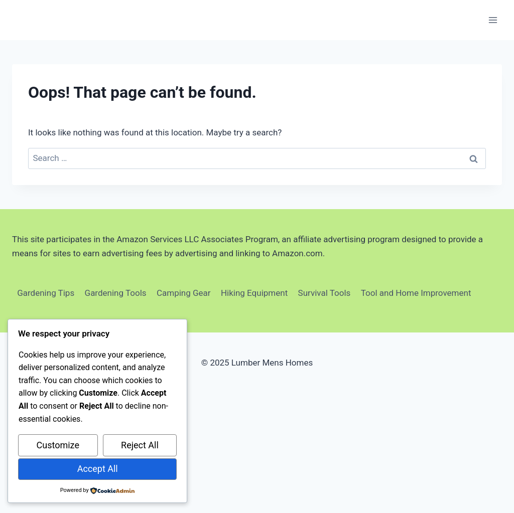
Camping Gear (184, 293)
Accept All (97, 468)
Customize (58, 445)
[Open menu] (492, 20)
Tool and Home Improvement (416, 293)
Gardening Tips (45, 293)
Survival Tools (324, 293)
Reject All (140, 445)
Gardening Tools (116, 293)
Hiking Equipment (254, 293)
